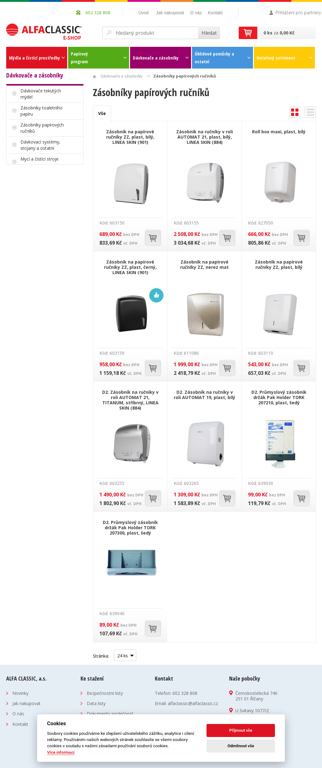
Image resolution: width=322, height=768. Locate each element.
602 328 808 (184, 693)
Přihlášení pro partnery (298, 13)
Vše (102, 113)
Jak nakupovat (170, 12)
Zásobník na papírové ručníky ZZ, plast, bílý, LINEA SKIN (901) (130, 137)
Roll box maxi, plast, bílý (279, 132)
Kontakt (215, 12)
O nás (196, 12)
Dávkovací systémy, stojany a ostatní (40, 145)
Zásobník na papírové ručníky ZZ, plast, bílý (279, 264)
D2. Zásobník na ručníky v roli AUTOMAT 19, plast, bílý (204, 394)
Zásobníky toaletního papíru (41, 111)
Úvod (143, 12)
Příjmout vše (240, 730)
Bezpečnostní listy (105, 693)
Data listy (96, 703)
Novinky (20, 693)
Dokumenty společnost (110, 714)
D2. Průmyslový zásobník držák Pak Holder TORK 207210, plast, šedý (279, 397)
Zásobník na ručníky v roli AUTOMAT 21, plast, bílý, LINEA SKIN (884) (204, 137)
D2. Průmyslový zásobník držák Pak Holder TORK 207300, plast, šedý (130, 527)
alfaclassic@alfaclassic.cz (193, 703)
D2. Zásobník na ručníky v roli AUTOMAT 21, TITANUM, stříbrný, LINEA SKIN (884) (130, 400)
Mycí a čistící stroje (39, 159)
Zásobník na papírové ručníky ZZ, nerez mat (204, 264)
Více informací (61, 752)
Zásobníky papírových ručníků (42, 128)
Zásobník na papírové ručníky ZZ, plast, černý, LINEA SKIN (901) (130, 267)
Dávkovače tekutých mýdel (40, 94)
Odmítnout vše (241, 746)
